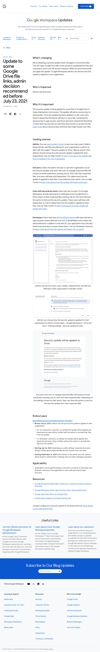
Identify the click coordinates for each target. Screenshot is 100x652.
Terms (51, 649)
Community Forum (11, 611)
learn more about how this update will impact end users (64, 182)
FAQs (38, 628)
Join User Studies (73, 628)
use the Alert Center (55, 144)
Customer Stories (42, 605)
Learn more (37, 127)
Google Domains (73, 605)
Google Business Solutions (77, 616)
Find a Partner (41, 616)
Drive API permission (66, 217)
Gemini (33, 38)
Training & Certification (44, 639)
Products (33, 6)
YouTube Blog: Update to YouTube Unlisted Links (53, 498)
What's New (8, 628)
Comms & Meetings (7, 38)
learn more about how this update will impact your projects (59, 229)
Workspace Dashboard (12, 622)
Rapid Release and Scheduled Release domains (52, 421)
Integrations (40, 633)
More (59, 38)
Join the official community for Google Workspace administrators (16, 530)
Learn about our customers (81, 527)
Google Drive (7, 106)
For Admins (43, 6)
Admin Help (8, 599)
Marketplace (40, 622)
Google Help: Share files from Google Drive (51, 494)
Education (53, 38)
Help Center (53, 6)
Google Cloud (72, 599)
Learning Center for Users (14, 605)
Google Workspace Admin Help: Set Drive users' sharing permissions (61, 490)
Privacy (46, 649)
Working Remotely (42, 611)
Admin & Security (42, 38)
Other (16, 106)
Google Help (9, 616)
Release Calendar (66, 6)
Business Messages (74, 622)
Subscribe (85, 6)
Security (39, 599)
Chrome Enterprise (74, 611)
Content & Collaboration (22, 38)
